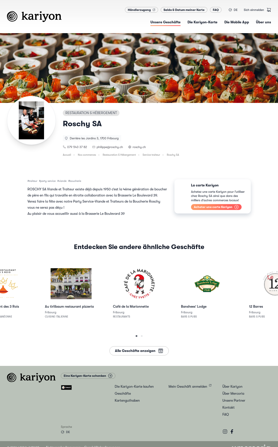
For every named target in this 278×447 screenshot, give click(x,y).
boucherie (75, 181)
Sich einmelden (254, 10)
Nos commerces (87, 154)
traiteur (33, 181)
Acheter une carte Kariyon (216, 207)
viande (63, 181)
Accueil (67, 154)
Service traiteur (151, 154)
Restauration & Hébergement (119, 154)
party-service (48, 181)
